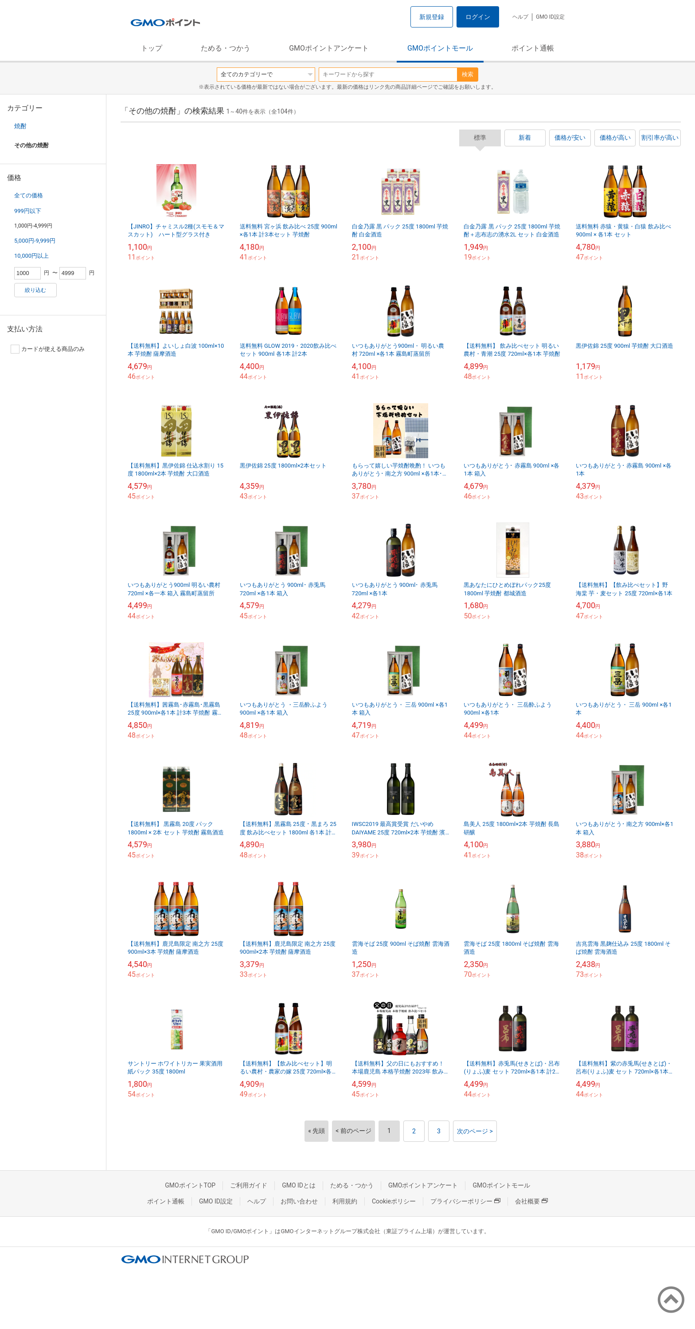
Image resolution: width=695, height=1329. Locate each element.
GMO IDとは (299, 1185)
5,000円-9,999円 (34, 240)
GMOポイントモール (440, 48)
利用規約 (344, 1201)
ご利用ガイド (248, 1185)
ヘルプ (520, 17)
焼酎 (20, 126)
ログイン (477, 16)
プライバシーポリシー (465, 1201)
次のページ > (475, 1131)
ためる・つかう (225, 48)
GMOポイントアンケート (329, 48)
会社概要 (531, 1201)
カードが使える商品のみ (48, 349)
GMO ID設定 (550, 17)
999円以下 (27, 211)
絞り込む (35, 290)
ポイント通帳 (532, 48)
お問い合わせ (299, 1201)
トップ (151, 48)
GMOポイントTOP (190, 1185)
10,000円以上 (31, 255)
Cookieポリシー (394, 1201)
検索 (467, 74)
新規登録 (431, 16)
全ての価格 (28, 195)
